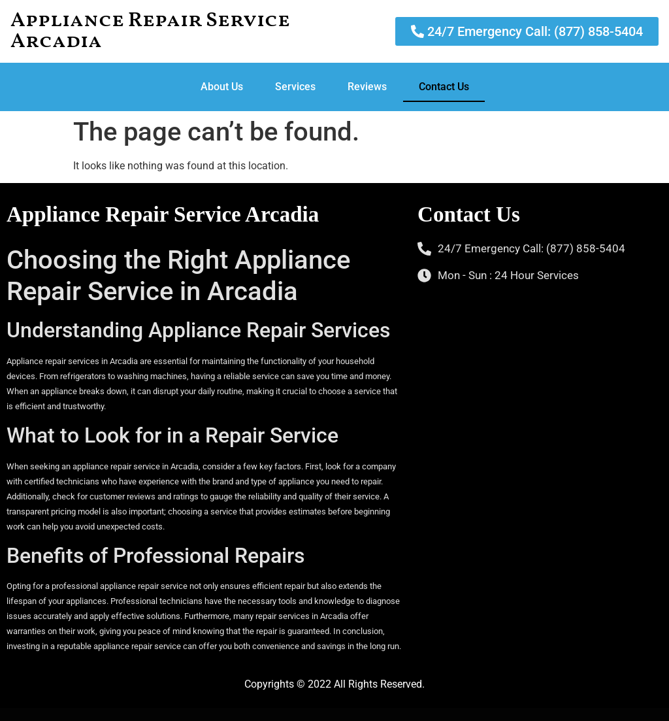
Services (295, 86)
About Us (222, 86)
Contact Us (444, 86)
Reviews (367, 86)
